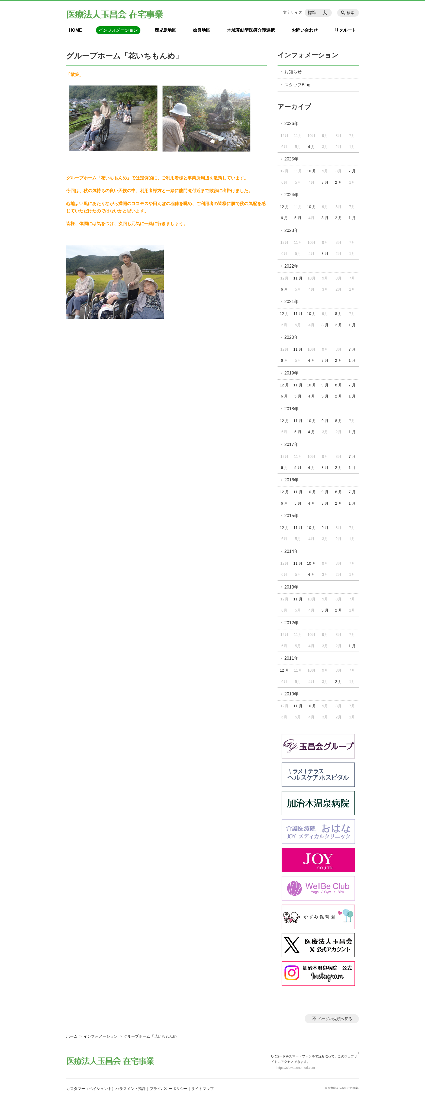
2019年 (291, 373)
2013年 (291, 587)
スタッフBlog (297, 85)
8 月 (338, 313)
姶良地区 (201, 30)
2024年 (291, 194)
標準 (312, 12)
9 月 (325, 385)
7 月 (352, 171)
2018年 (291, 408)
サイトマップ (202, 1088)
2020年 (291, 337)
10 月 (311, 171)
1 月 (352, 218)
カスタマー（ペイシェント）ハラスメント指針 (106, 1088)
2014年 (291, 551)
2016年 (291, 480)
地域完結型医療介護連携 (251, 30)
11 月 (297, 278)
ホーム (72, 1036)
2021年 (291, 301)
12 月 (284, 207)
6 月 (284, 218)
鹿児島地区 (165, 30)
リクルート (345, 30)
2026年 (291, 123)
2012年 (291, 622)
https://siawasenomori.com (295, 1068)
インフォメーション (118, 30)
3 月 (325, 182)
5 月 (297, 218)
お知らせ (293, 72)
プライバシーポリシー (169, 1088)
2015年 (291, 515)
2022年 (291, 266)
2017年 (291, 444)
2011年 (291, 658)
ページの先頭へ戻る (335, 1019)
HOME (75, 30)
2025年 (291, 159)
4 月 (311, 146)
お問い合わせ (305, 30)
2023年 (291, 230)
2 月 (338, 182)
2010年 (291, 694)
